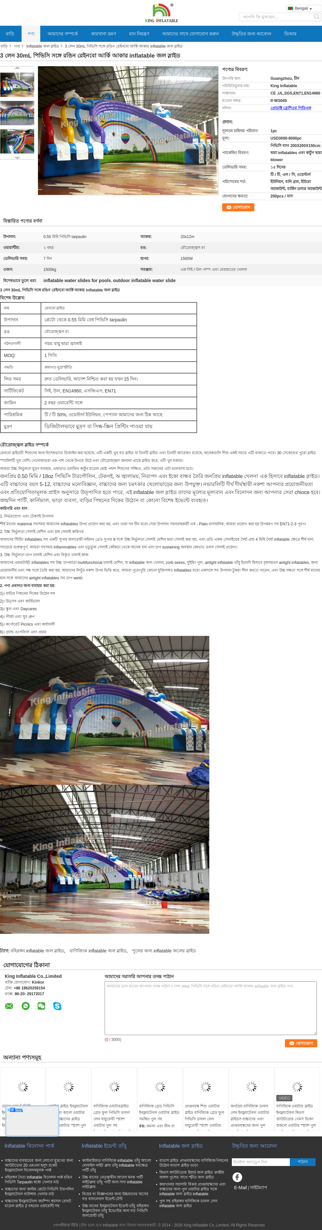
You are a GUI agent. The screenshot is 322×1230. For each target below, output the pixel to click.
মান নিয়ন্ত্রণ (139, 33)
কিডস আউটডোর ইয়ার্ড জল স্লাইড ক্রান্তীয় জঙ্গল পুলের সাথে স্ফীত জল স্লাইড (191, 1175)
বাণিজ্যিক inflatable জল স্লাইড (98, 950)
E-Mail (240, 1187)
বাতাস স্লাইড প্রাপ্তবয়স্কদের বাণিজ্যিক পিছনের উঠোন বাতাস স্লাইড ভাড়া (193, 1163)
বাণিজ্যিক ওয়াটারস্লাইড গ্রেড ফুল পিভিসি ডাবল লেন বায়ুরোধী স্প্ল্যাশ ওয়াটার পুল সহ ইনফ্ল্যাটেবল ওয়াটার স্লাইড (113, 1119)
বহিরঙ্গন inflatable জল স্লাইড (37, 950)
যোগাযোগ (241, 207)
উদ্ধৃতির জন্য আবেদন (251, 33)
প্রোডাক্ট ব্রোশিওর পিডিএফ (290, 108)
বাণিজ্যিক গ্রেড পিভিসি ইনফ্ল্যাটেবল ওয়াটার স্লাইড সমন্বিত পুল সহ (159, 1112)
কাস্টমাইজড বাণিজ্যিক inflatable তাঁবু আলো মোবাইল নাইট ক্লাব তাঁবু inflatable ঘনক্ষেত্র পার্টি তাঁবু (116, 1165)
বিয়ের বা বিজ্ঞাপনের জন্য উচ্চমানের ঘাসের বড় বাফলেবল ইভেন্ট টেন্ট (115, 1196)
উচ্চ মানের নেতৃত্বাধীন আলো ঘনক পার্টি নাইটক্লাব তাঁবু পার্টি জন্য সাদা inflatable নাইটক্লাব (112, 1182)
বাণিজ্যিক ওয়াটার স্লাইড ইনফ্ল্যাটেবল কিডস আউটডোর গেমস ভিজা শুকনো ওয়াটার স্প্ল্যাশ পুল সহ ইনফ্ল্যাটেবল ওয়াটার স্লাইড (296, 1122)
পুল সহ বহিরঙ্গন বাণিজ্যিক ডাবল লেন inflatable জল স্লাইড (188, 1203)
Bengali (303, 8)
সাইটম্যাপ (258, 1187)
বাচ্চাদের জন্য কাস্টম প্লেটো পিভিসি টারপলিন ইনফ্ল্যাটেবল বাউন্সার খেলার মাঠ (39, 1191)
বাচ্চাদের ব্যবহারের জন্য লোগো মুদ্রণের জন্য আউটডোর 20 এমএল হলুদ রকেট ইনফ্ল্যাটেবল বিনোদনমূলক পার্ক (39, 1165)
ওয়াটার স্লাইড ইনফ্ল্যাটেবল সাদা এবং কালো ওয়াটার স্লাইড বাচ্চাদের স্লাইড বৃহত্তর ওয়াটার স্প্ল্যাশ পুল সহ (68, 1119)
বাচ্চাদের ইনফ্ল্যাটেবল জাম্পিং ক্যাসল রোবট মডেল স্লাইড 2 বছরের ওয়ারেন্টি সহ (38, 1203)
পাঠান (303, 1161)
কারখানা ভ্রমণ (103, 33)
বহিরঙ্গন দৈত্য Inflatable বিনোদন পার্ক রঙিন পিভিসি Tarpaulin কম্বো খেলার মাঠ (38, 1179)
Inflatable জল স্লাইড (42, 46)
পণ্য (30, 33)
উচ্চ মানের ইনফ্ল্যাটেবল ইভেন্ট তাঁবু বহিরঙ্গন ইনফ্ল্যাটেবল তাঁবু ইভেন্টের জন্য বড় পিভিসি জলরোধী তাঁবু (115, 1211)
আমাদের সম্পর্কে (63, 33)
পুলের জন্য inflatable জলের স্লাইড (164, 950)
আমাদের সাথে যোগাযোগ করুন (190, 33)
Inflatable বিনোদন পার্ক (29, 1146)
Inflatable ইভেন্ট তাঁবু (104, 1146)
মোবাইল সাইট (244, 1195)
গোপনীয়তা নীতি (65, 1225)
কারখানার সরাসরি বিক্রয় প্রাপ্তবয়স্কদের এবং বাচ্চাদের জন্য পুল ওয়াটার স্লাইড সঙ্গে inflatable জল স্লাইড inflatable (192, 1189)
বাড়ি (10, 33)
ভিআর (290, 33)
